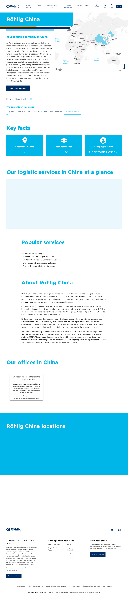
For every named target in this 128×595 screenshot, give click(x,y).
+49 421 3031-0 (49, 592)
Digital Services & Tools (51, 6)
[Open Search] (111, 6)
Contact (97, 586)
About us (87, 6)
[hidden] (124, 67)
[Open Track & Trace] (97, 6)
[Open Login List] (119, 6)
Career (79, 5)
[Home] (12, 6)
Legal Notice (76, 586)
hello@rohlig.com (62, 592)
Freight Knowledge (68, 6)
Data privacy (65, 586)
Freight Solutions (27, 6)
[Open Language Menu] (105, 6)
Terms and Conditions (52, 586)
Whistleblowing (87, 586)
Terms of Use (20, 586)
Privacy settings (106, 586)
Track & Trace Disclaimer (34, 586)
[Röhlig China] (91, 42)
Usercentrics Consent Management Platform (26, 398)
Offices (38, 5)
